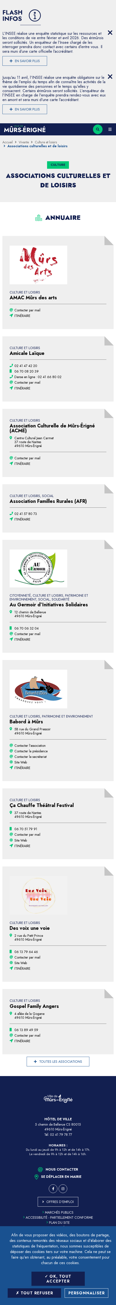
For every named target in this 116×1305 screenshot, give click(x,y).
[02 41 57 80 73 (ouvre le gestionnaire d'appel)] (25, 513)
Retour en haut (109, 1076)
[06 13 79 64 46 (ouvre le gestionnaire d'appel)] (26, 951)
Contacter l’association (30, 745)
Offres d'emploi (60, 1201)
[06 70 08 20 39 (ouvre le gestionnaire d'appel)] (26, 371)
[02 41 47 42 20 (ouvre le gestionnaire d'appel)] (25, 365)
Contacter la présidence (31, 751)
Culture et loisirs (46, 142)
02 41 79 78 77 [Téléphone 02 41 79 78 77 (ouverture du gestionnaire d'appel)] (61, 1134)
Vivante (24, 142)
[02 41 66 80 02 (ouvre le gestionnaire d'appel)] (37, 376)
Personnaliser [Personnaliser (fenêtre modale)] (86, 1293)
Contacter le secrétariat (30, 756)
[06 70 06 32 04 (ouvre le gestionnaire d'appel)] (26, 628)
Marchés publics (58, 1212)
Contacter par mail (27, 310)
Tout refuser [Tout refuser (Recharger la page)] (34, 1293)
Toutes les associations (60, 1061)
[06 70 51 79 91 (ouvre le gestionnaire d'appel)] (25, 829)
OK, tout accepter (58, 1279)
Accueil (7, 142)
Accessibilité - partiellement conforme (58, 1217)
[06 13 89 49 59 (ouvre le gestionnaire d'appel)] (26, 1029)
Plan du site (58, 1222)
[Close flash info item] (110, 32)
